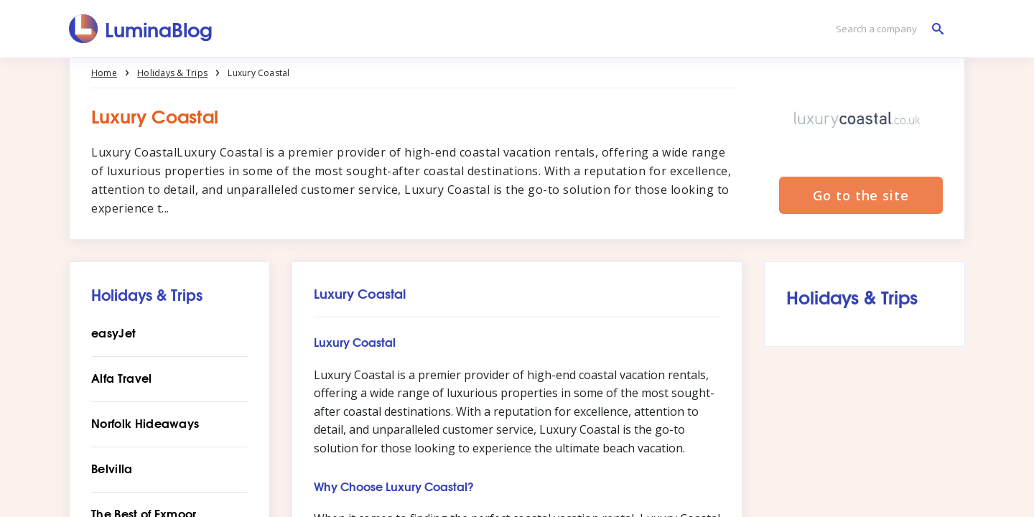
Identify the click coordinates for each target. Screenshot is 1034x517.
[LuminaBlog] (141, 28)
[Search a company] (886, 29)
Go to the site (861, 195)
